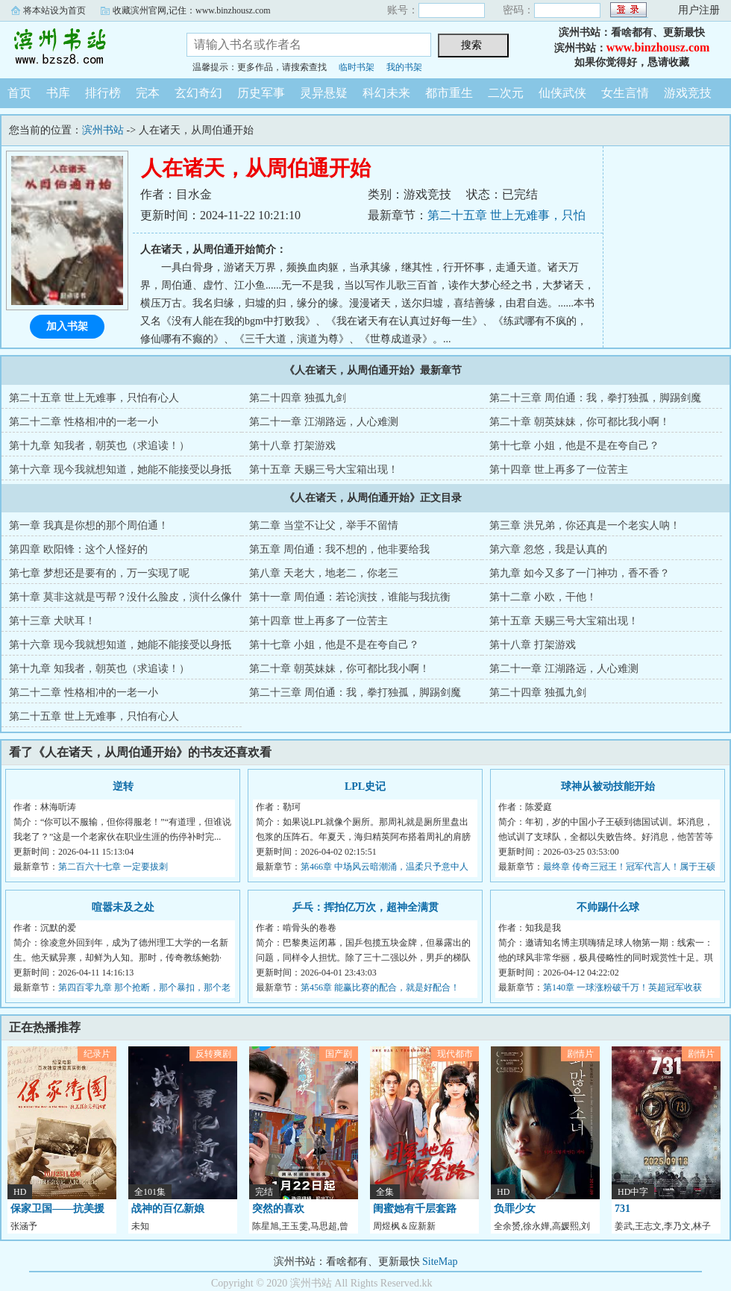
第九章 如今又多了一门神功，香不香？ (579, 573)
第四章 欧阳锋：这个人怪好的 (78, 549)
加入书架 (67, 326)
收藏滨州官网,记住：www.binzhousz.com (192, 10)
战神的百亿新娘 (167, 1208)
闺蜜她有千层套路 (415, 1208)
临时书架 (356, 67)
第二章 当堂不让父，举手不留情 (323, 525)
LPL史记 (365, 786)
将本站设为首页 (54, 10)
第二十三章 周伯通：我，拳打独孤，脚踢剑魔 (595, 397)
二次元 (506, 93)
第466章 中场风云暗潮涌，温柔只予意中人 (384, 866)
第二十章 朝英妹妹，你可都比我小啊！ (579, 421)
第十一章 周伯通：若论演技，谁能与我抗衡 (350, 597)
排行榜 (103, 93)
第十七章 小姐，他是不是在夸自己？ (574, 445)
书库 (58, 93)
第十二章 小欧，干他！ (543, 597)
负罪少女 (515, 1208)
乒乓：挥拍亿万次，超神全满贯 (365, 907)
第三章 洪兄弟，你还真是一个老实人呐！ (584, 525)
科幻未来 (386, 93)
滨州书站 (82, 48)
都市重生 (449, 93)
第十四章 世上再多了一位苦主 (558, 469)
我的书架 (404, 67)
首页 (19, 93)
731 (622, 1208)
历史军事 (261, 93)
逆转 (123, 786)
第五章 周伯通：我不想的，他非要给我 (339, 549)
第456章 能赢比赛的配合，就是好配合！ (380, 987)
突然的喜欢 (278, 1208)
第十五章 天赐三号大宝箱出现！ (323, 469)
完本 (148, 93)
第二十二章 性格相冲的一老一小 (83, 421)
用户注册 (699, 10)
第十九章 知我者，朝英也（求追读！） (99, 445)
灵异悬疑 (324, 93)
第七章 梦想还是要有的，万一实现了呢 (99, 573)
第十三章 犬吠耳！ (52, 620)
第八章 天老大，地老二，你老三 (323, 573)
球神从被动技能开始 (608, 786)
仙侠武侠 (562, 93)
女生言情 (625, 93)
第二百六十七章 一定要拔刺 (113, 866)
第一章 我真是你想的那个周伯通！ (89, 525)
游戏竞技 (688, 93)
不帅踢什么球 (608, 907)
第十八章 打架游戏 (292, 445)
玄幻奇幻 (198, 93)
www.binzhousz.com (658, 47)
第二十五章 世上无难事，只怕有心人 (94, 397)
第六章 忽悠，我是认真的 (548, 549)
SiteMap (439, 1261)
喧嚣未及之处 (123, 907)
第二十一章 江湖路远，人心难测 (323, 421)
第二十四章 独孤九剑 (297, 397)
